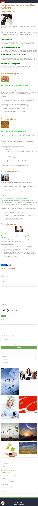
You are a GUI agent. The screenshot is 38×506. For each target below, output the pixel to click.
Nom (2, 271)
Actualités (19, 356)
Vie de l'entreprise (19, 362)
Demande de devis (6, 472)
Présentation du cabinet (7, 323)
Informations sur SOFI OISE (19, 481)
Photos (19, 466)
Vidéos (3, 494)
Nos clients (19, 359)
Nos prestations (5, 326)
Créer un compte (4, 344)
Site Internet (3, 281)
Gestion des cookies (19, 504)
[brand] (3, 2)
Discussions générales (19, 487)
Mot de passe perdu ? (12, 344)
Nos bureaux (19, 463)
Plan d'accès (5, 329)
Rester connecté (6, 342)
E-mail (2, 276)
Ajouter (3, 316)
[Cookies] (3, 503)
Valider (19, 347)
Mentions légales (19, 502)
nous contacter (29, 26)
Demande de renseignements (9, 475)
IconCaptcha (12, 313)
